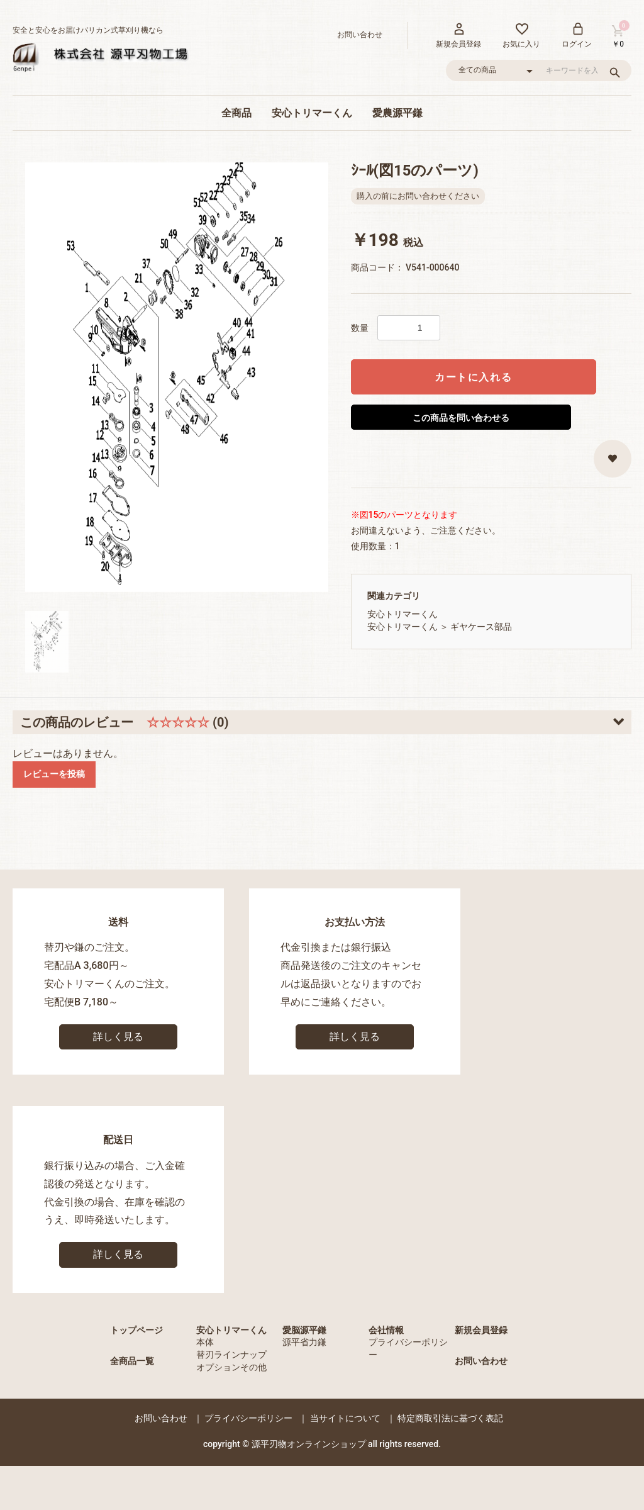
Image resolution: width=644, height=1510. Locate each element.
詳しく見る (118, 1037)
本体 (205, 1342)
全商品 (236, 113)
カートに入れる (473, 377)
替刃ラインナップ (231, 1355)
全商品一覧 (132, 1361)
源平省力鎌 (304, 1342)
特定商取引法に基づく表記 (450, 1418)
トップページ (136, 1330)
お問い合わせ (481, 1361)
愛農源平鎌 (397, 113)
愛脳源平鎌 (304, 1330)
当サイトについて (345, 1418)
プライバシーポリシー (248, 1418)
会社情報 (386, 1330)
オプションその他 (231, 1367)
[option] (176, 377)
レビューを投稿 (54, 774)
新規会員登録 (481, 1330)
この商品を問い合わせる (461, 418)
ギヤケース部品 (481, 627)
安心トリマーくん (312, 113)
